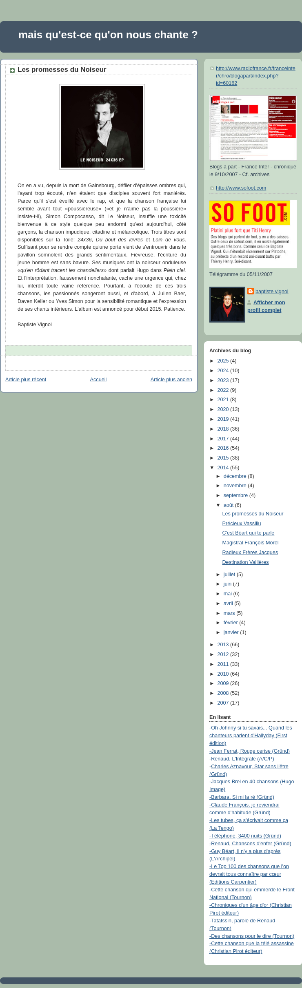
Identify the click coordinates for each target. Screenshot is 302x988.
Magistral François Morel (250, 543)
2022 (224, 390)
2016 (224, 448)
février (232, 623)
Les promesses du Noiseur (62, 69)
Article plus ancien (171, 379)
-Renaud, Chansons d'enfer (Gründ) (250, 844)
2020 (224, 409)
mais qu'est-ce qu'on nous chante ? (108, 35)
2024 (224, 371)
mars (230, 613)
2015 (224, 458)
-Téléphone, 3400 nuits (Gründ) (245, 836)
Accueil (98, 379)
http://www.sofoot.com (241, 188)
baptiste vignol (272, 291)
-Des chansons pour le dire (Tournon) (251, 936)
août (229, 505)
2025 (224, 361)
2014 (224, 468)
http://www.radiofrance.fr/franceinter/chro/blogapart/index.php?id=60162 (255, 76)
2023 (224, 380)
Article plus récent (25, 379)
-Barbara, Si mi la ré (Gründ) (241, 797)
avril (229, 603)
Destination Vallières (245, 562)
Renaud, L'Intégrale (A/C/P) (242, 759)
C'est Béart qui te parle (248, 533)
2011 (224, 664)
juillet (230, 574)
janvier (232, 632)
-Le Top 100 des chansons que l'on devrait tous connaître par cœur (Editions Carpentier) (249, 874)
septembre (236, 495)
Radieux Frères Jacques (250, 552)
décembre (236, 476)
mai (228, 594)
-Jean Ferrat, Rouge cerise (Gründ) (249, 751)
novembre (236, 485)
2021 (224, 399)
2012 (224, 654)
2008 (224, 693)
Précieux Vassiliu (241, 523)
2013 (224, 645)
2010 (224, 674)
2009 (224, 683)
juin (228, 584)
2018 (224, 429)
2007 (224, 703)
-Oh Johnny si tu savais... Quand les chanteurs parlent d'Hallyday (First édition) (250, 735)
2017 (224, 439)
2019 (224, 419)
